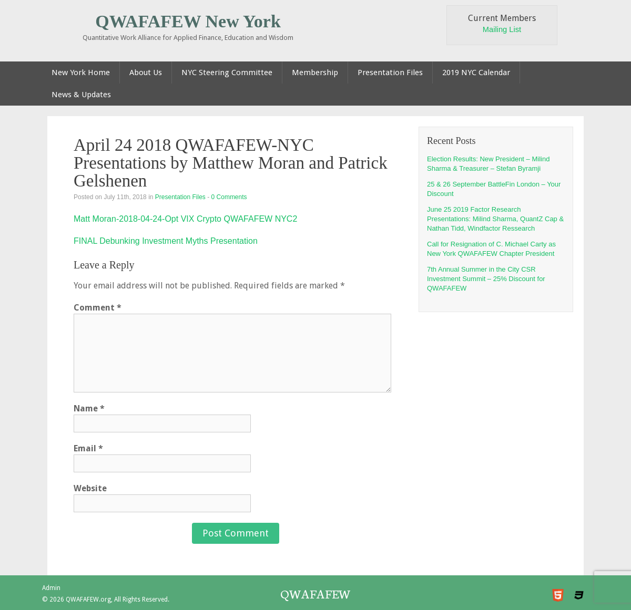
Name (89, 408)
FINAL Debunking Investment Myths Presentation (166, 240)
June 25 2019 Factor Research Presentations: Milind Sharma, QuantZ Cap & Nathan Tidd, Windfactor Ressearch (495, 218)
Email (88, 448)
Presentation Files (180, 197)
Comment (97, 308)
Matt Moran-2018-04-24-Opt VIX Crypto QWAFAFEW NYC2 (185, 218)
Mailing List (502, 29)
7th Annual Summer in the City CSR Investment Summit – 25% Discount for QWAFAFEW (486, 278)
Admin (51, 588)
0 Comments (229, 197)
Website (90, 488)
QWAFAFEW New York (188, 21)
